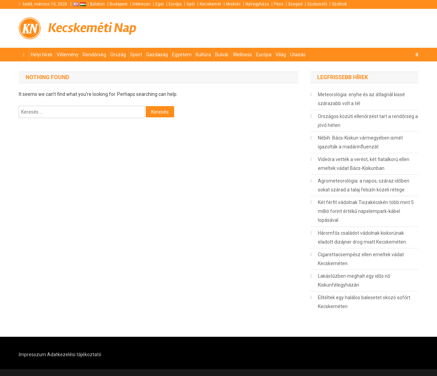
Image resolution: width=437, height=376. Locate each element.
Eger (159, 4)
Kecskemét (210, 4)
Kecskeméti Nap (92, 28)
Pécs (278, 4)
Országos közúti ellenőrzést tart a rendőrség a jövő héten (368, 121)
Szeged (295, 4)
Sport (136, 54)
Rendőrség (94, 54)
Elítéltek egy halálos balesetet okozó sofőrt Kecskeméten (364, 302)
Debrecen (141, 4)
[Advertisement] (336, 27)
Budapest (119, 4)
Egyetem (182, 54)
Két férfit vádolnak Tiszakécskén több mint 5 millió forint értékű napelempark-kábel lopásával (366, 211)
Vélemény (68, 54)
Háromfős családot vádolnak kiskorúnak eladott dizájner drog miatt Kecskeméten (362, 237)
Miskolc (233, 4)
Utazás (298, 54)
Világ (281, 54)
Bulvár (222, 54)
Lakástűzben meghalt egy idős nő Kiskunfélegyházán (354, 280)
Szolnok (339, 4)
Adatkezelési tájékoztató (74, 354)
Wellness (242, 54)
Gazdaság (157, 54)
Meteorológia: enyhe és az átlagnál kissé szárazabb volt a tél (361, 99)
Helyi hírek (42, 54)
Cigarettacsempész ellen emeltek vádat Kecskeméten (361, 259)
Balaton (97, 4)
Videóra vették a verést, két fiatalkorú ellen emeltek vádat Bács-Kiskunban (363, 164)
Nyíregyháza (257, 4)
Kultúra (203, 54)
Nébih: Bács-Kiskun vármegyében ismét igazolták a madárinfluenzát (360, 142)
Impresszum (32, 354)
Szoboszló (317, 4)
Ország (118, 54)
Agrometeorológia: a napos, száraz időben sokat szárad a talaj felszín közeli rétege (363, 185)
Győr (190, 4)
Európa (175, 4)
